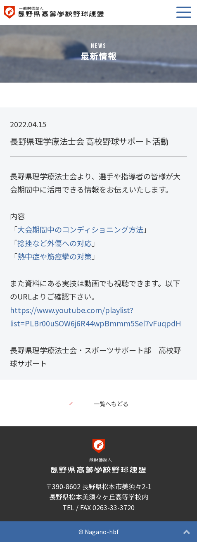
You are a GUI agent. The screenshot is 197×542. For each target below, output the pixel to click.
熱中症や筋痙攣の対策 (54, 256)
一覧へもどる (111, 403)
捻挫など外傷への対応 (54, 243)
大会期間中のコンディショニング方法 (80, 229)
